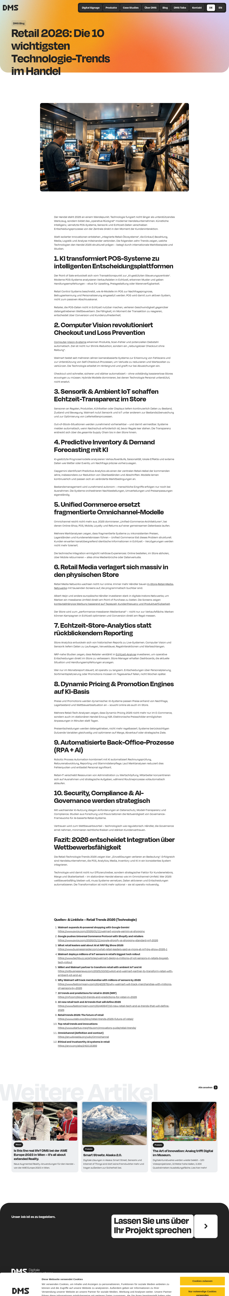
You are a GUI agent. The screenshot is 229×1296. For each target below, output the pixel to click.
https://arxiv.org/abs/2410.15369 (77, 1045)
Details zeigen (169, 1289)
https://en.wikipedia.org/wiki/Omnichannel (83, 1037)
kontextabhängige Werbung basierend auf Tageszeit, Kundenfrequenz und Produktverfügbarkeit (112, 604)
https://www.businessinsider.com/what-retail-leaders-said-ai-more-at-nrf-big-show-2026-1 (112, 949)
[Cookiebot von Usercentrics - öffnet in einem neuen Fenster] (21, 1289)
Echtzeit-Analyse (126, 654)
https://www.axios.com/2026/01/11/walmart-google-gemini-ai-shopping (101, 931)
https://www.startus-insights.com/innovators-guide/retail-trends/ (97, 1028)
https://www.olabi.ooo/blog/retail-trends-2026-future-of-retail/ (95, 1019)
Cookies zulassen (202, 1258)
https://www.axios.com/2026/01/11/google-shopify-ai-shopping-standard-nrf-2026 (108, 940)
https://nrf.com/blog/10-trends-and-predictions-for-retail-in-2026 (97, 997)
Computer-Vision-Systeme (70, 342)
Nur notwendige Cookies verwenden (202, 1271)
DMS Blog (18, 23)
